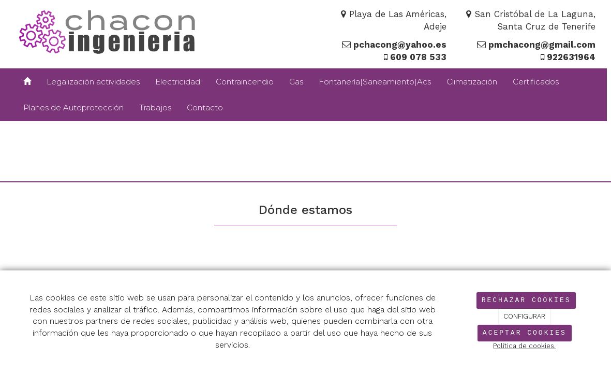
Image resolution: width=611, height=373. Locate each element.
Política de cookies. (524, 346)
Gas (296, 82)
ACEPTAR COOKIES (525, 333)
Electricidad (177, 82)
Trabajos (155, 107)
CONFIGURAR (524, 316)
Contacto (205, 107)
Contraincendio (245, 82)
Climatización (471, 82)
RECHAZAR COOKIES (526, 300)
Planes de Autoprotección (73, 107)
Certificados (536, 82)
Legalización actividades (93, 82)
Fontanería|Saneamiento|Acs (375, 82)
